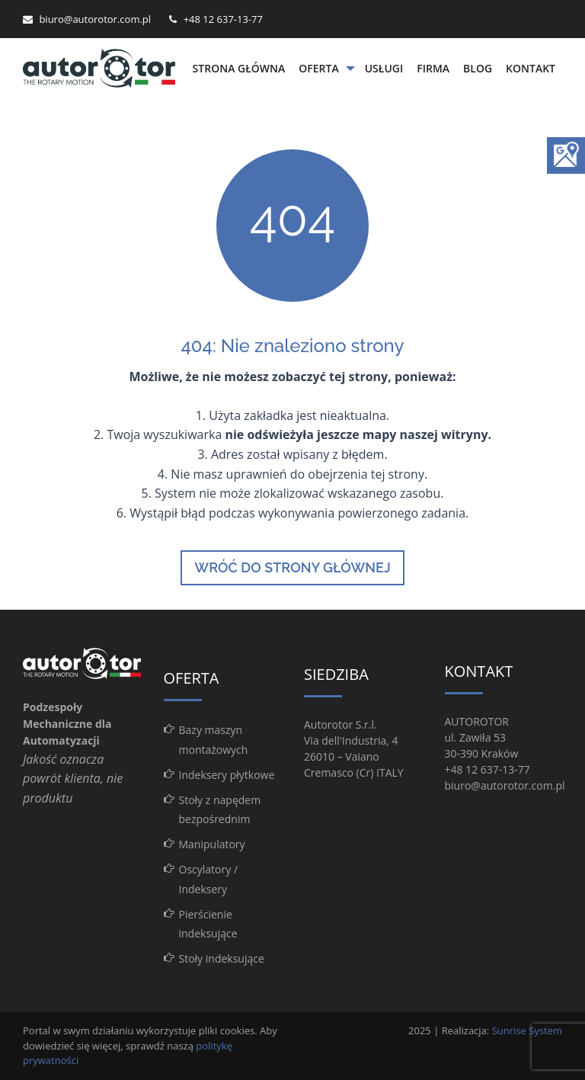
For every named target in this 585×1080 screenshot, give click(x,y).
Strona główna (239, 68)
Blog (477, 68)
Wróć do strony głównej (292, 567)
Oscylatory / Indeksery (208, 879)
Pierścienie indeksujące (208, 924)
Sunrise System (527, 1030)
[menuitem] (239, 68)
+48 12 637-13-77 (223, 19)
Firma (433, 68)
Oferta (318, 68)
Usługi (384, 68)
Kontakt (530, 68)
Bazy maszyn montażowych (213, 739)
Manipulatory (212, 844)
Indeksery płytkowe (227, 775)
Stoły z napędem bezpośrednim (220, 809)
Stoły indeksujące (221, 958)
